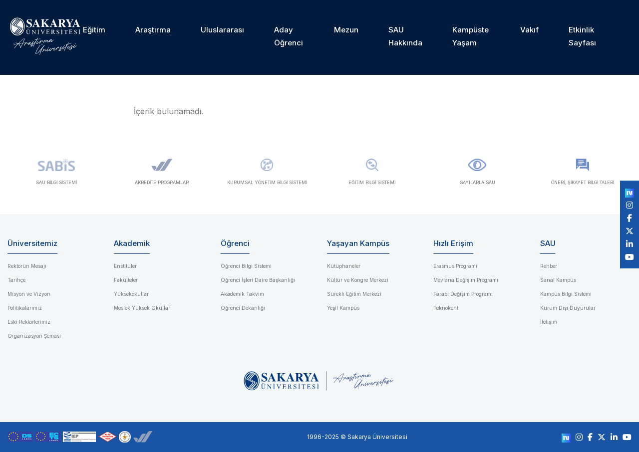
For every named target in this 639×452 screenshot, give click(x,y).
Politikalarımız (24, 308)
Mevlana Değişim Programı (465, 280)
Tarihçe (16, 280)
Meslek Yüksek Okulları (143, 308)
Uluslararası (222, 29)
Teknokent (445, 308)
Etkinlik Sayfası (582, 36)
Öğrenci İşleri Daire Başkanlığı (258, 280)
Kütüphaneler (343, 266)
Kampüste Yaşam (470, 36)
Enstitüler (125, 266)
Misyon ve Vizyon (28, 294)
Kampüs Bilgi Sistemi (566, 294)
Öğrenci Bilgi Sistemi (246, 266)
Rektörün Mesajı (26, 266)
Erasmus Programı (455, 266)
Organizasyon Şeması (34, 336)
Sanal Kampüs (558, 280)
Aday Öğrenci (288, 36)
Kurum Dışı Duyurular (568, 308)
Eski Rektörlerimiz (28, 322)
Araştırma (153, 29)
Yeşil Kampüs (343, 308)
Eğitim (94, 29)
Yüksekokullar (131, 294)
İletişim (548, 322)
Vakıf (529, 29)
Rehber (548, 266)
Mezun (346, 29)
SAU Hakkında (405, 36)
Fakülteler (126, 280)
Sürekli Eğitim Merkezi (354, 294)
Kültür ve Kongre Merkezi (357, 280)
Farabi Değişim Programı (463, 294)
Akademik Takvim (242, 294)
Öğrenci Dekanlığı (243, 308)
